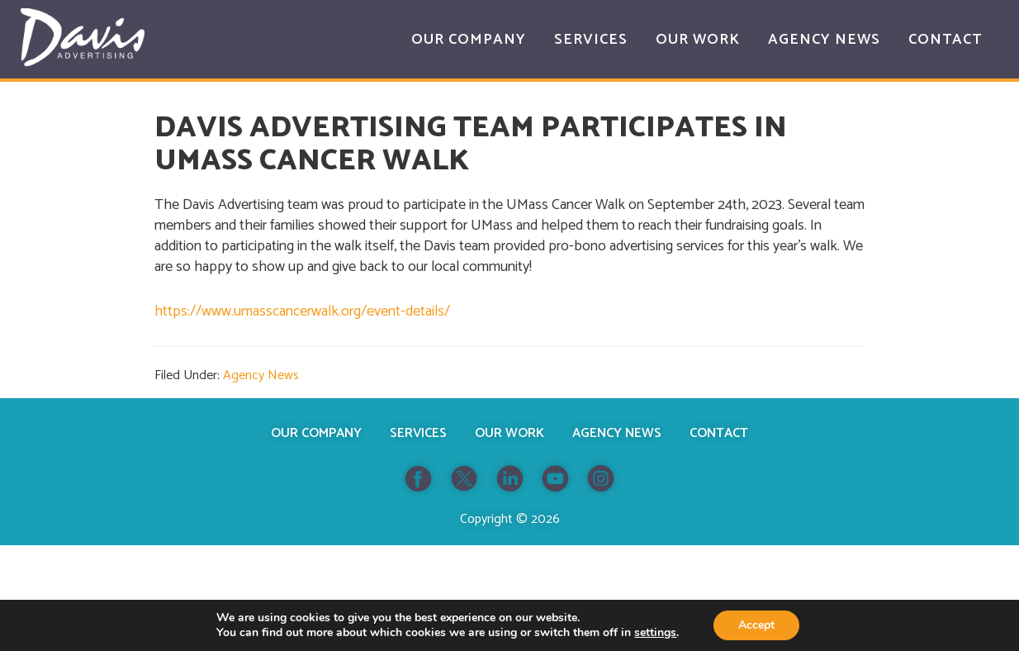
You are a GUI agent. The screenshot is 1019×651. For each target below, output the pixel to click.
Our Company (316, 433)
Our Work (509, 433)
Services (418, 433)
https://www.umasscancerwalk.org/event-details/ (302, 311)
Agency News (261, 375)
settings (655, 632)
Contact (719, 433)
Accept (756, 625)
